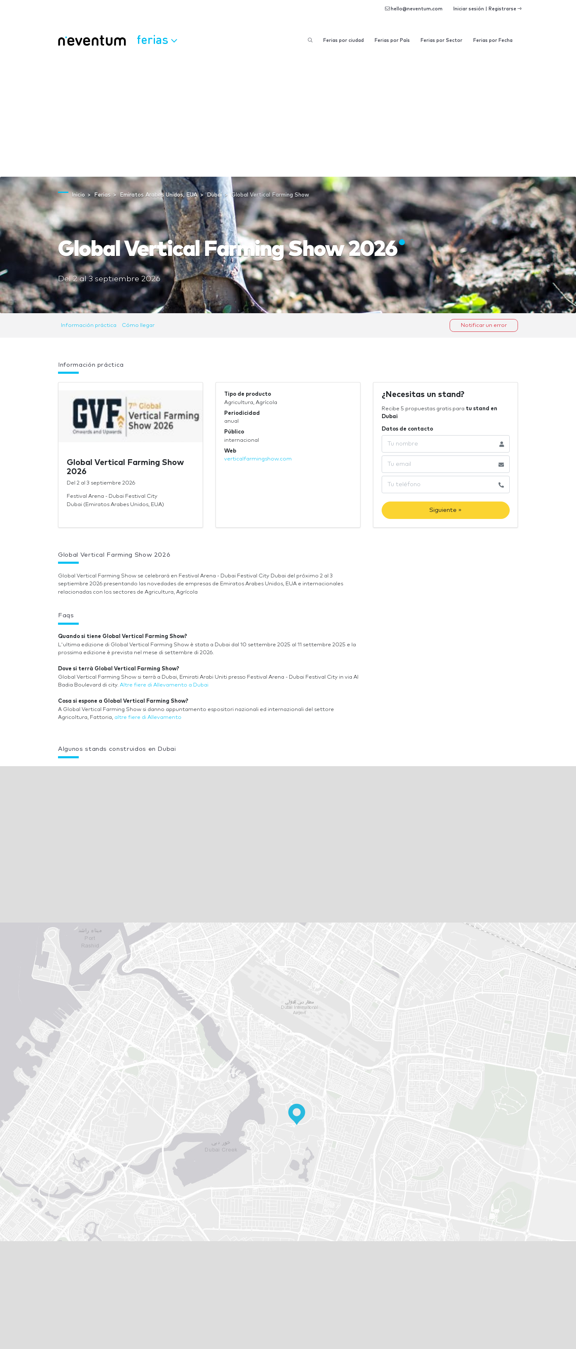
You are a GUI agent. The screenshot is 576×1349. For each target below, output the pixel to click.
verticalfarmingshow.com (258, 459)
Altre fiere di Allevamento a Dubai (164, 685)
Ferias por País (392, 40)
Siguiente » (445, 510)
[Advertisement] (288, 114)
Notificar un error (484, 325)
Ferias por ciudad (343, 40)
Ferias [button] (157, 39)
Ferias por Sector (441, 40)
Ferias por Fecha (493, 40)
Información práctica (88, 325)
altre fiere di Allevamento (148, 717)
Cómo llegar (138, 325)
